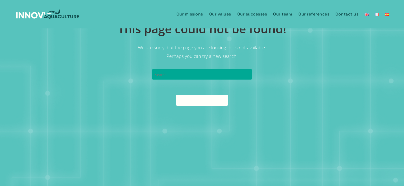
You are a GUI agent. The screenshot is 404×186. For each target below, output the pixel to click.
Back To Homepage (201, 100)
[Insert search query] (202, 74)
